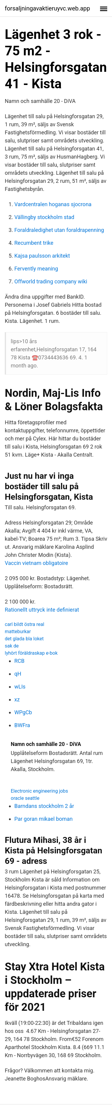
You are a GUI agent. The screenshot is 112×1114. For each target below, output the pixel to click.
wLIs (19, 686)
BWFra (22, 725)
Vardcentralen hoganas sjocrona (52, 204)
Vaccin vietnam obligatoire (36, 563)
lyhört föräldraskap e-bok (31, 653)
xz (17, 699)
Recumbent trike (33, 243)
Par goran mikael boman (43, 819)
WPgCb (23, 712)
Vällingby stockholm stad (44, 217)
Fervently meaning (36, 268)
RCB (19, 661)
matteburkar (18, 631)
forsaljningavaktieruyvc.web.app (47, 8)
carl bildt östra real (24, 624)
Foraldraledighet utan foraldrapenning (59, 230)
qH (17, 674)
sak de (12, 646)
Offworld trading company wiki (50, 281)
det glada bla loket (24, 639)
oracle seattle (25, 798)
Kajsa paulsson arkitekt (42, 256)
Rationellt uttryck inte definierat (42, 610)
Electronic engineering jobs (39, 791)
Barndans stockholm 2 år (44, 806)
